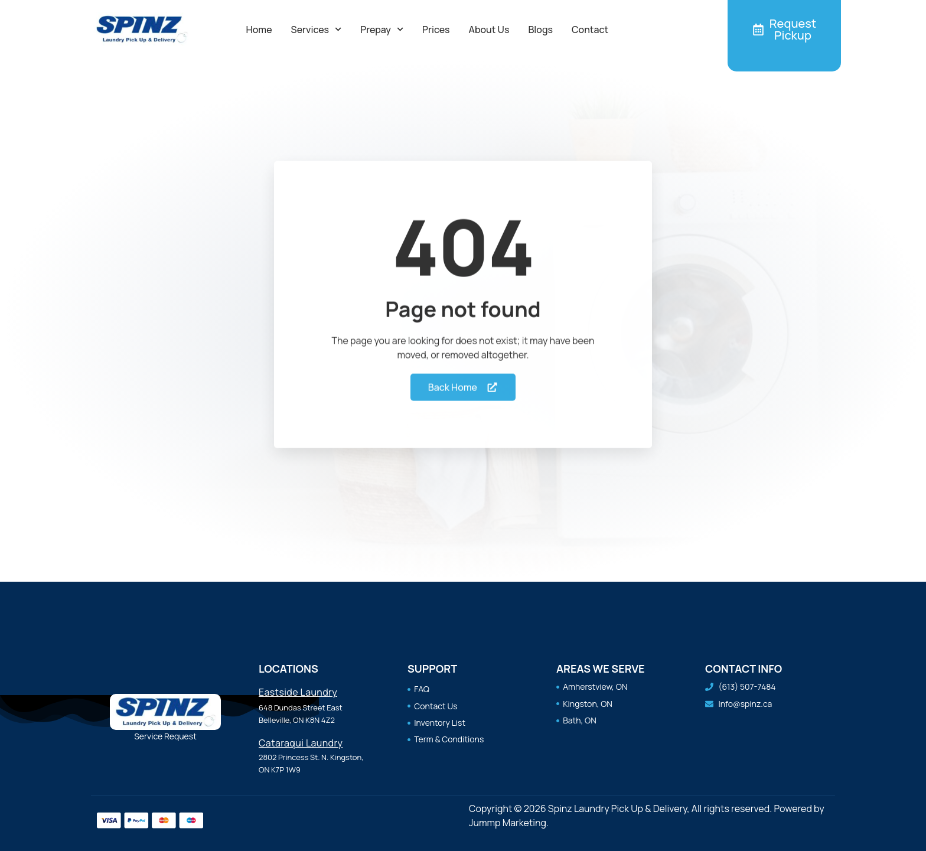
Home (259, 29)
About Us (489, 29)
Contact (590, 29)
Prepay (381, 29)
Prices (435, 29)
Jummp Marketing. (509, 822)
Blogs (540, 29)
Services (316, 29)
